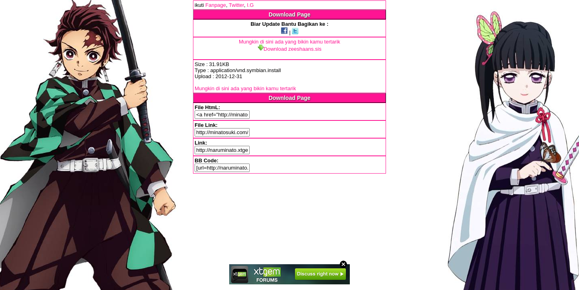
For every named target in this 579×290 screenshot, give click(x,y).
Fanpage (215, 5)
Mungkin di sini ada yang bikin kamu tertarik (289, 42)
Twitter (236, 5)
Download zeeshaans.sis (290, 49)
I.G (250, 5)
